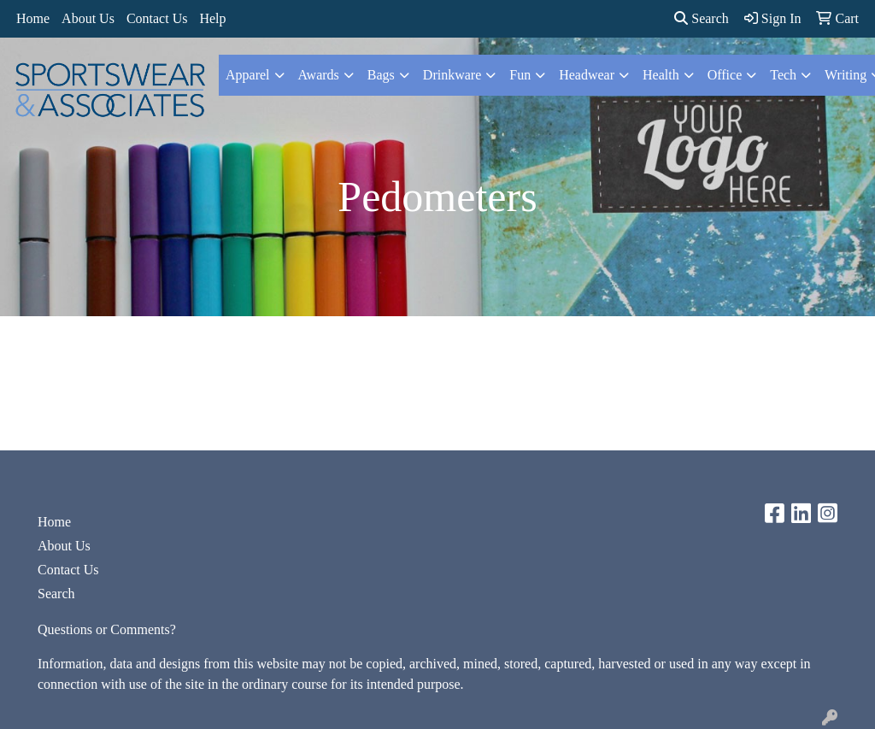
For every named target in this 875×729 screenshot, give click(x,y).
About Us (88, 18)
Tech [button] (783, 75)
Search (701, 18)
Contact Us (157, 18)
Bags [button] (381, 75)
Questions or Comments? (107, 629)
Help (212, 18)
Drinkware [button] (452, 75)
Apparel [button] (248, 75)
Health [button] (661, 75)
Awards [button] (318, 75)
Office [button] (725, 75)
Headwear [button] (586, 75)
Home (33, 18)
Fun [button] (520, 75)
